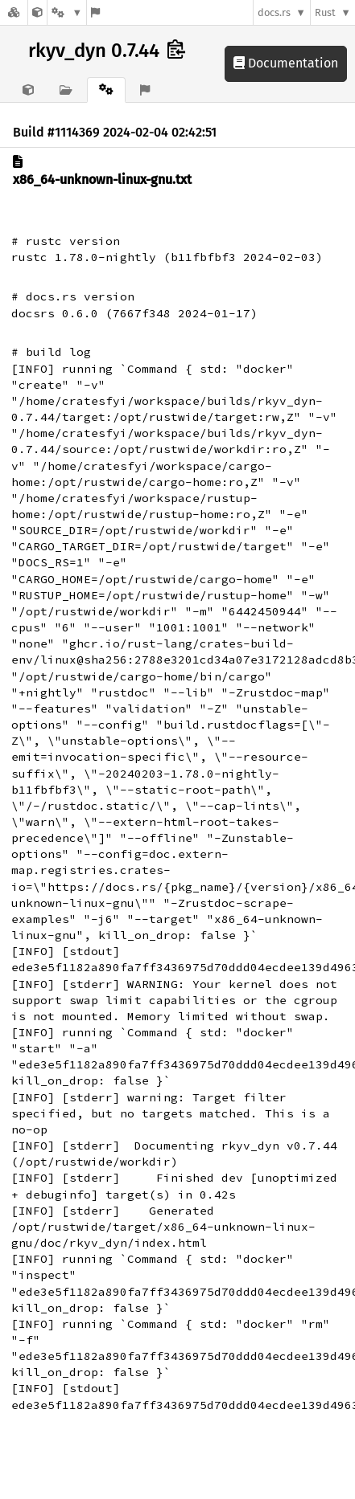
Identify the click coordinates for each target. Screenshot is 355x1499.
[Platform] (66, 12)
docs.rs (274, 12)
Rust (325, 12)
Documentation (285, 63)
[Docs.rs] (13, 12)
